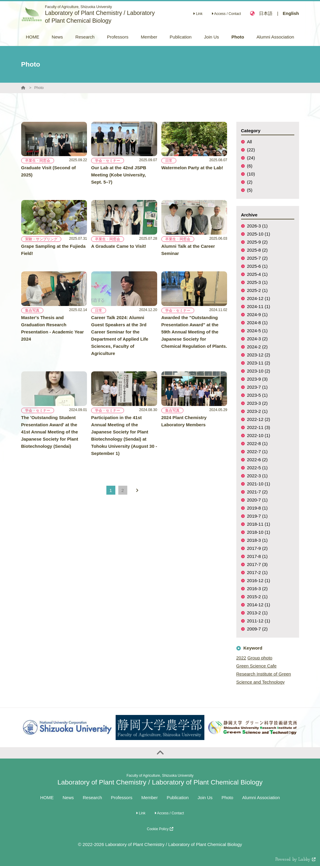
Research (92, 797)
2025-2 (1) (257, 290)
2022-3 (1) (257, 475)
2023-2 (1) (257, 411)
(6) (249, 165)
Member (149, 797)
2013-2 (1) (257, 612)
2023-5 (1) (257, 395)
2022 (241, 657)
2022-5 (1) (257, 467)
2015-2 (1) (257, 596)
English (291, 13)
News (68, 797)
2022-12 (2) (258, 419)
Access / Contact (226, 14)
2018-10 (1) (258, 532)
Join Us (204, 797)
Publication (178, 797)
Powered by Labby (295, 859)
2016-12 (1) (258, 580)
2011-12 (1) (258, 620)
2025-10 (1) (258, 233)
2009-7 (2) (257, 628)
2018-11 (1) (258, 524)
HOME (47, 797)
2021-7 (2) (257, 491)
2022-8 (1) (257, 443)
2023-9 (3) (257, 379)
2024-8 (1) (257, 322)
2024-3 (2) (257, 338)
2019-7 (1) (257, 516)
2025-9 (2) (257, 241)
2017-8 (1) (257, 556)
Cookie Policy (160, 829)
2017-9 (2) (257, 548)
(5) (249, 190)
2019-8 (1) (257, 507)
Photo (39, 88)
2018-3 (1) (257, 540)
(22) (251, 149)
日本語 (265, 13)
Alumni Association (261, 797)
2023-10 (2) (258, 370)
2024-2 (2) (257, 346)
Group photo (259, 657)
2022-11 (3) (258, 427)
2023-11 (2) (258, 362)
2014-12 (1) (258, 604)
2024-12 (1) (258, 298)
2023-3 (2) (257, 403)
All (249, 141)
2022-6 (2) (257, 459)
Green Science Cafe (256, 665)
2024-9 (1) (257, 314)
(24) (251, 157)
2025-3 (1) (257, 282)
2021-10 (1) (258, 483)
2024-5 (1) (257, 330)
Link (197, 14)
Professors (121, 797)
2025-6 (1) (257, 266)
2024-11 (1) (258, 306)
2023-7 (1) (257, 387)
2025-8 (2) (257, 250)
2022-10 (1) (258, 435)
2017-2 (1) (257, 572)
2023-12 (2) (258, 354)
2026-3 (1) (257, 225)
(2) (249, 181)
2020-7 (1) (257, 499)
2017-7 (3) (257, 564)
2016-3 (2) (257, 588)
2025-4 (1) (257, 274)
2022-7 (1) (257, 451)
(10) (251, 173)
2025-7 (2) (257, 258)
